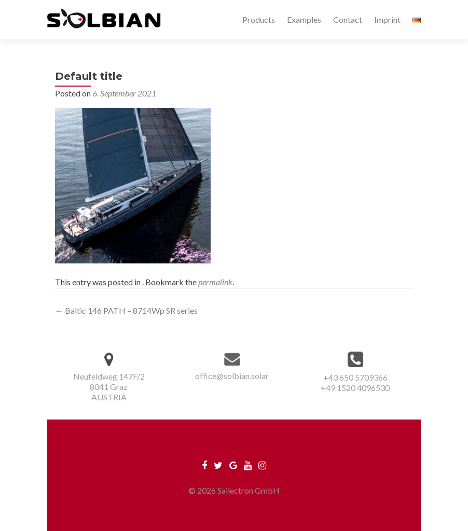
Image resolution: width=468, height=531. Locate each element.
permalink (215, 282)
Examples (304, 19)
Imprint (387, 19)
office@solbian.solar (232, 376)
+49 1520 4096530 (355, 388)
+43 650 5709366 (355, 377)
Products (258, 19)
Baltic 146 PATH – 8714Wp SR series (126, 310)
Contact (347, 19)
